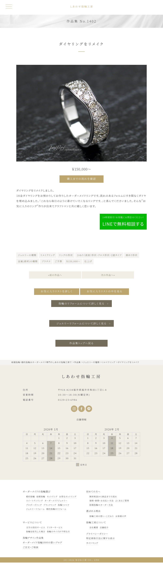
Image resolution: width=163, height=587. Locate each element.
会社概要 (93, 551)
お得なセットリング (67, 520)
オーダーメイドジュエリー (55, 525)
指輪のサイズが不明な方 (58, 555)
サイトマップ (92, 567)
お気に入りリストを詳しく (56, 316)
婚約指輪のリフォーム (56, 533)
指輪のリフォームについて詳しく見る (81, 328)
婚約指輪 (30, 520)
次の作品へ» (108, 299)
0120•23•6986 (67, 424)
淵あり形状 (132, 279)
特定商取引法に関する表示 (101, 562)
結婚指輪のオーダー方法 (101, 529)
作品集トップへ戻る (81, 367)
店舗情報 (81, 443)
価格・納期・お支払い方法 (101, 525)
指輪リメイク (63, 529)
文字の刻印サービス (35, 551)
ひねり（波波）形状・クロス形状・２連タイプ (99, 279)
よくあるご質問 (122, 525)
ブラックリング (50, 529)
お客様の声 (120, 540)
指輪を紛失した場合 (35, 555)
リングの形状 (66, 279)
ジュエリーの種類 (27, 279)
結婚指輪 (41, 520)
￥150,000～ (73, 285)
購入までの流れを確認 (81, 179)
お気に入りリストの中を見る (105, 316)
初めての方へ (93, 515)
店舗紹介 (104, 551)
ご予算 (58, 285)
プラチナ (46, 285)
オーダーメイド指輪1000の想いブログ (43, 566)
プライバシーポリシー (97, 558)
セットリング (52, 520)
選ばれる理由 (93, 535)
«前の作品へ (55, 299)
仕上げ (88, 285)
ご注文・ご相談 (31, 571)
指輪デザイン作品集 (33, 562)
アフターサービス (55, 551)
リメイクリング (47, 279)
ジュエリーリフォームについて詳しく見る (81, 347)
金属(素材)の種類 (27, 285)
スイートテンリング (34, 525)
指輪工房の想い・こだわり (101, 540)
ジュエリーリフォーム (35, 533)
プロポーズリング (34, 529)
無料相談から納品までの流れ (103, 520)
